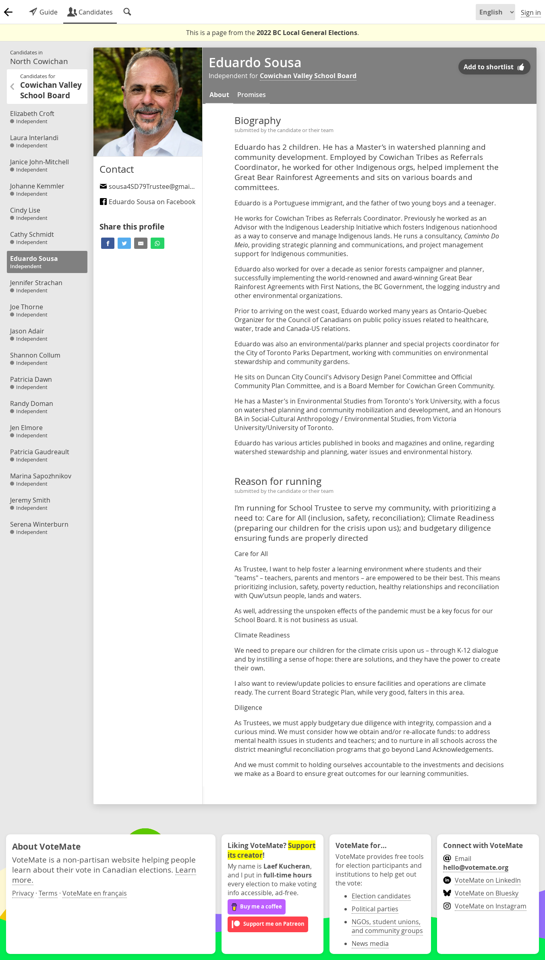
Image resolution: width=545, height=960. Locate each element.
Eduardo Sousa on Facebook (147, 201)
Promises (251, 94)
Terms (48, 893)
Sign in (531, 12)
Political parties (375, 908)
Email (475, 863)
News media (370, 943)
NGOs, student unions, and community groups (387, 926)
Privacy (23, 893)
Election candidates (381, 896)
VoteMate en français (94, 893)
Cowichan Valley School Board (308, 75)
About (219, 94)
